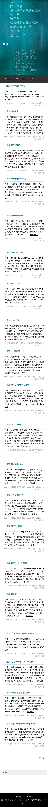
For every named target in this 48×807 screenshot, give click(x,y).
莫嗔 (5, 44)
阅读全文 (11, 99)
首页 (16, 79)
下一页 (41, 758)
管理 (31, 79)
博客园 (7, 79)
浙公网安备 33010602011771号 (15, 800)
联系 (23, 79)
